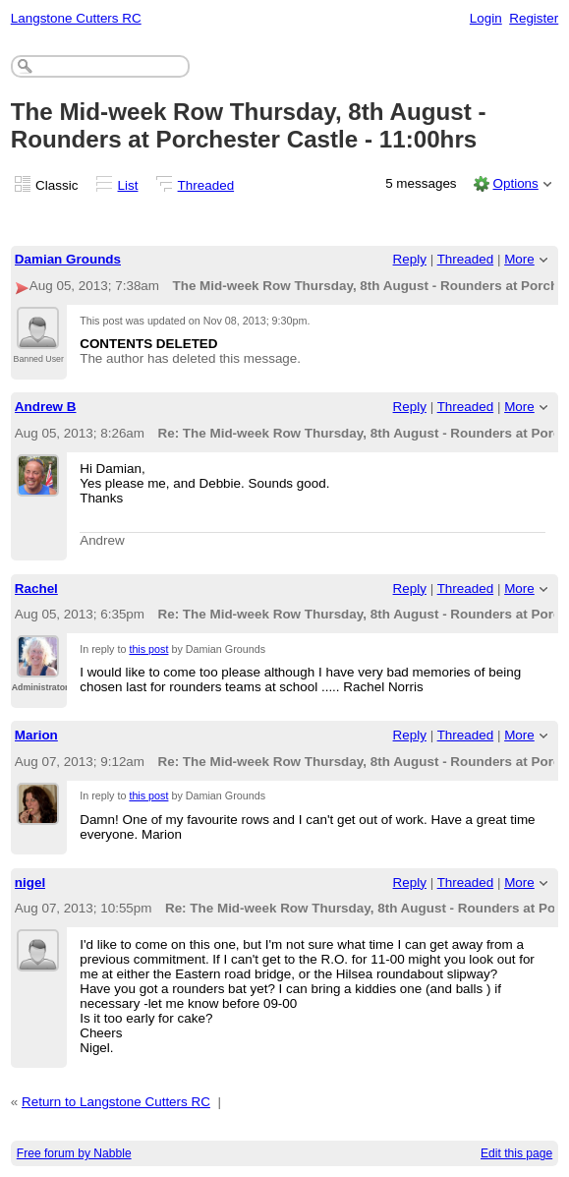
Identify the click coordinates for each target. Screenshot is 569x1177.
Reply (410, 259)
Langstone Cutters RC (76, 18)
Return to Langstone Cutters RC (116, 1101)
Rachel (36, 588)
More (519, 259)
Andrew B (46, 406)
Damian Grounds (68, 259)
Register (533, 18)
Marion (36, 735)
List (128, 185)
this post (148, 649)
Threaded (206, 185)
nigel (30, 882)
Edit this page (516, 1153)
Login (486, 18)
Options (515, 183)
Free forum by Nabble (74, 1153)
